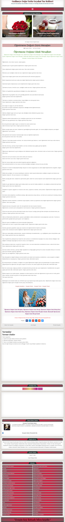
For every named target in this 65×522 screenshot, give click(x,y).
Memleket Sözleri (6, 514)
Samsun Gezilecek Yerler (38, 475)
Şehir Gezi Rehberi (37, 509)
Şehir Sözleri (35, 512)
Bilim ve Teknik (6, 478)
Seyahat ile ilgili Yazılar (38, 483)
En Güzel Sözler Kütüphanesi (8, 497)
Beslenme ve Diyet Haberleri (17, 31)
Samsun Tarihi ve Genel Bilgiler (39, 478)
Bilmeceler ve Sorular (7, 480)
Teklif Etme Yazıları (37, 497)
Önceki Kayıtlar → (57, 325)
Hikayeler (4, 507)
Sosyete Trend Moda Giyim (30, 423)
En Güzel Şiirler (6, 500)
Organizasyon (35, 468)
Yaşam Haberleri (36, 502)
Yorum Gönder (37, 48)
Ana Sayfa (33, 325)
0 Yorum (24, 35)
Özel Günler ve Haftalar (38, 507)
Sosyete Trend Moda (37, 492)
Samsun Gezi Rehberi (37, 473)
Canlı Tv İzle (32, 455)
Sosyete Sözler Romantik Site (29, 433)
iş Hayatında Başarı (37, 505)
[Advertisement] (32, 404)
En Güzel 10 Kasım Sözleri (19, 424)
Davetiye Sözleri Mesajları (8, 485)
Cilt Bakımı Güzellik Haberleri (9, 483)
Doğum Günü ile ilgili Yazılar (33, 42)
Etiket (4, 502)
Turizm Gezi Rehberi (37, 500)
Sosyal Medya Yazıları (37, 485)
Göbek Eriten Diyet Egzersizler (48, 33)
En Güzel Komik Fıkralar (8, 495)
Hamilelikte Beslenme (17, 33)
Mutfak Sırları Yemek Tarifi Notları (40, 466)
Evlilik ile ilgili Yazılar (7, 505)
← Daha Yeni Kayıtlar (8, 325)
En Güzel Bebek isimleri (7, 490)
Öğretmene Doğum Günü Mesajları (32, 45)
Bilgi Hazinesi (5, 475)
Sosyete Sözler (11, 35)
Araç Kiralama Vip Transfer (8, 466)
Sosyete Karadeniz (20, 286)
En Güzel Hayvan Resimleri (8, 492)
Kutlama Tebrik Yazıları (7, 509)
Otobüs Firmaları (36, 471)
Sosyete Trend (37, 286)
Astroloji (4, 468)
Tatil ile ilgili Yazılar (37, 495)
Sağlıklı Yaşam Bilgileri (38, 480)
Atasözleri (5, 471)
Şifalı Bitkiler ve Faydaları (38, 514)
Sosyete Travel (46, 286)
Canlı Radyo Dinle (32, 458)
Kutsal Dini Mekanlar (7, 512)
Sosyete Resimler (36, 488)
